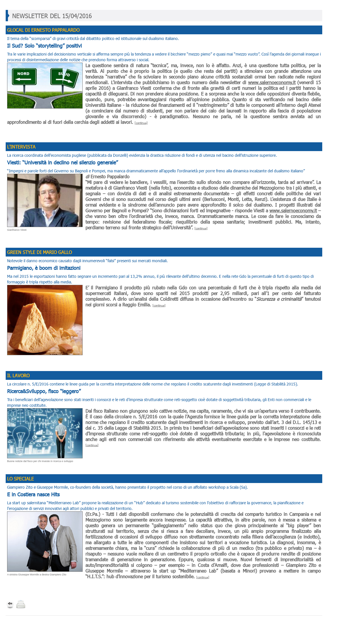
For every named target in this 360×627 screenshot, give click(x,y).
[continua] (141, 122)
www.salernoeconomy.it (272, 82)
